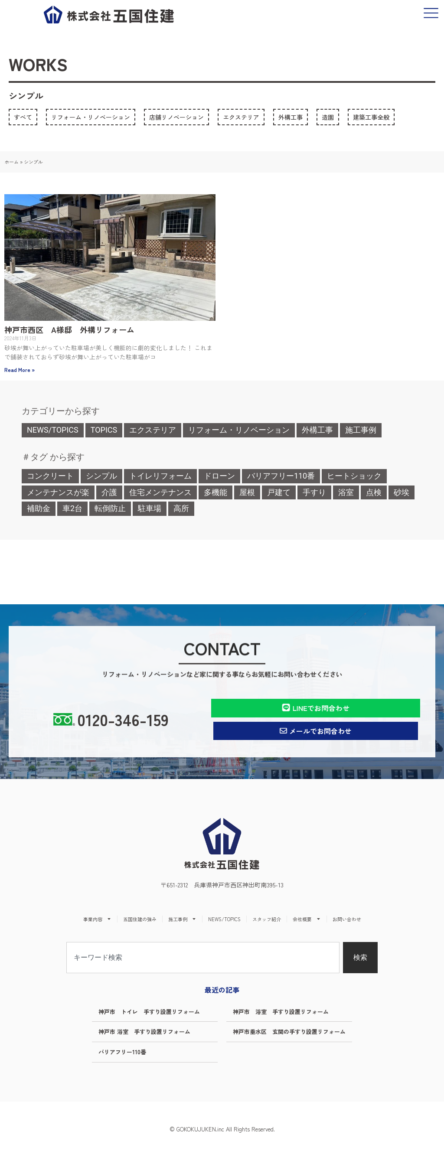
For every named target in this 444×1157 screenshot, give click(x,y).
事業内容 (97, 919)
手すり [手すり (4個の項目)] (314, 492)
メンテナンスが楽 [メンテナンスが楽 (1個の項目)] (58, 492)
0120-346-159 (123, 719)
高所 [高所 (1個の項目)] (181, 508)
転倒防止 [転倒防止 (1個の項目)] (110, 508)
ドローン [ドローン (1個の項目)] (219, 475)
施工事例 (182, 919)
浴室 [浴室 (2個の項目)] (346, 492)
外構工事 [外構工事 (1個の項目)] (317, 429)
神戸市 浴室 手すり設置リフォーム (281, 1011)
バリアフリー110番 (122, 1052)
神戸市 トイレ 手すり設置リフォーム (149, 1011)
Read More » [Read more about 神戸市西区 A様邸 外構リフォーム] (19, 369)
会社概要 (307, 919)
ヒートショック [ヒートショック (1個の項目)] (354, 475)
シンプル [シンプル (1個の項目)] (101, 475)
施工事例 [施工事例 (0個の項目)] (360, 429)
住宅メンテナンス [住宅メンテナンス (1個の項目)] (160, 492)
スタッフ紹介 (266, 919)
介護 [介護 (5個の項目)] (109, 492)
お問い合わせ (347, 919)
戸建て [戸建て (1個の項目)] (279, 492)
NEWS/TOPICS (224, 919)
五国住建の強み (140, 919)
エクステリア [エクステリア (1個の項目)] (152, 429)
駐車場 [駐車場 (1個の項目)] (149, 508)
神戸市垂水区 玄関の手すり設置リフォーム (289, 1031)
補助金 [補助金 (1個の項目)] (38, 508)
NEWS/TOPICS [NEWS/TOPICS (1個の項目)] (52, 429)
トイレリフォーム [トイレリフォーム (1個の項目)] (160, 475)
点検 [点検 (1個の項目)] (374, 492)
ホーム (11, 161)
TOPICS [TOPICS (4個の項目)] (104, 429)
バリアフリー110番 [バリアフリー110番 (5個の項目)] (281, 475)
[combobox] (203, 957)
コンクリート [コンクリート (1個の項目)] (50, 475)
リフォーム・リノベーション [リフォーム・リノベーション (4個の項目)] (239, 429)
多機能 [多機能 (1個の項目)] (215, 492)
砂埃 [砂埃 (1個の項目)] (401, 492)
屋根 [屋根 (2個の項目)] (247, 492)
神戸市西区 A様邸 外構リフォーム (69, 329)
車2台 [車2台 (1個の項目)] (72, 508)
